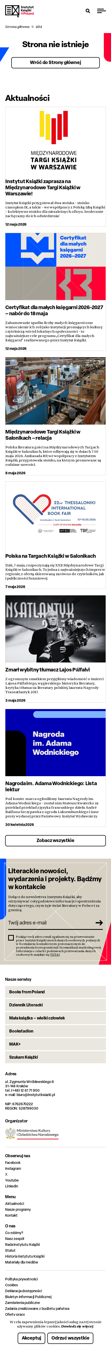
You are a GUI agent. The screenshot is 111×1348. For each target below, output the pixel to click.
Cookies (11, 1285)
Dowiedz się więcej (77, 1326)
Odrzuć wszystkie (70, 1338)
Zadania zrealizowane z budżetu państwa (37, 1308)
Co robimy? (14, 1232)
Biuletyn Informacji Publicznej (28, 1296)
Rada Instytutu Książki (22, 1244)
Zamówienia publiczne (22, 1302)
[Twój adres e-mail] (50, 922)
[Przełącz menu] (101, 10)
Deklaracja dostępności (23, 1291)
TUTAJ (54, 955)
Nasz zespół (14, 1238)
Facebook (12, 1162)
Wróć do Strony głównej (55, 62)
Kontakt (11, 1215)
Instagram (13, 1168)
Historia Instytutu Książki (24, 1256)
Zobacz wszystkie (55, 840)
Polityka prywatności (21, 1279)
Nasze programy (18, 1209)
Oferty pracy (15, 1314)
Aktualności (14, 1203)
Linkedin (11, 1186)
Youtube (12, 1180)
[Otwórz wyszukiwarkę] (88, 10)
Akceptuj (31, 1338)
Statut (10, 1250)
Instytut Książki (19, 11)
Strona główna (17, 27)
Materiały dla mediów (21, 1262)
